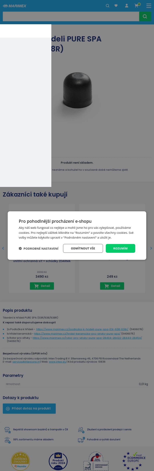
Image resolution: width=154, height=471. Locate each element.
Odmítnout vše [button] (82, 248)
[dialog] (77, 235)
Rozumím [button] (120, 248)
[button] (38, 248)
